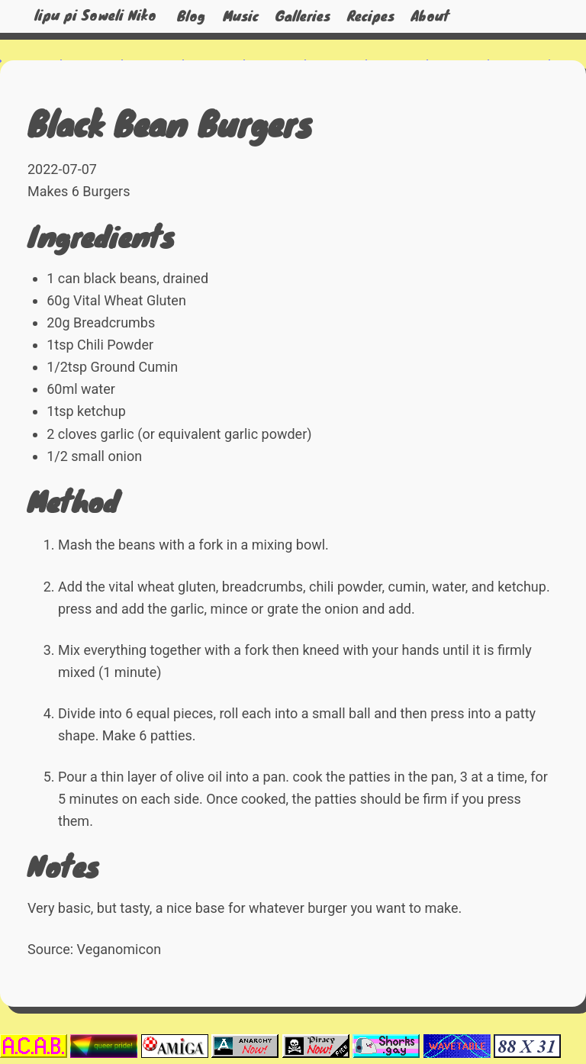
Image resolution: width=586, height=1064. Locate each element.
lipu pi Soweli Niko (95, 16)
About (430, 16)
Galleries (302, 16)
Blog (191, 16)
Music (241, 16)
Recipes (370, 16)
